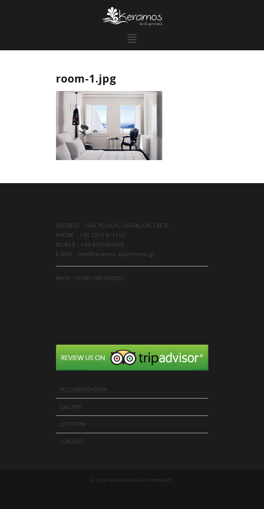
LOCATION (73, 424)
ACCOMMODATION (83, 389)
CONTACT (72, 441)
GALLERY (71, 406)
